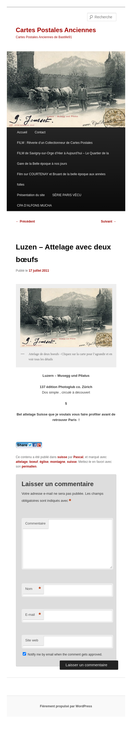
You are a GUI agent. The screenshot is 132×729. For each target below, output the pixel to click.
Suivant (108, 221)
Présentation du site (31, 195)
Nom (33, 589)
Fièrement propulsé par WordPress (66, 706)
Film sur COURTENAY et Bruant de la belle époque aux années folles (61, 179)
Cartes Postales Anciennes (56, 29)
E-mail (33, 615)
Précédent (25, 221)
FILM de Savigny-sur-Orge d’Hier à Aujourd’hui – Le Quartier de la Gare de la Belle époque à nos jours (63, 158)
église (44, 462)
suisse (62, 457)
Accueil (22, 132)
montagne (57, 462)
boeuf (33, 462)
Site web (31, 640)
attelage (22, 462)
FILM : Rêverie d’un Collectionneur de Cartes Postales (54, 143)
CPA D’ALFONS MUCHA (34, 205)
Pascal (78, 457)
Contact (40, 132)
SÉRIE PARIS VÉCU (66, 195)
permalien (29, 466)
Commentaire (35, 523)
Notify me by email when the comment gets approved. (62, 654)
